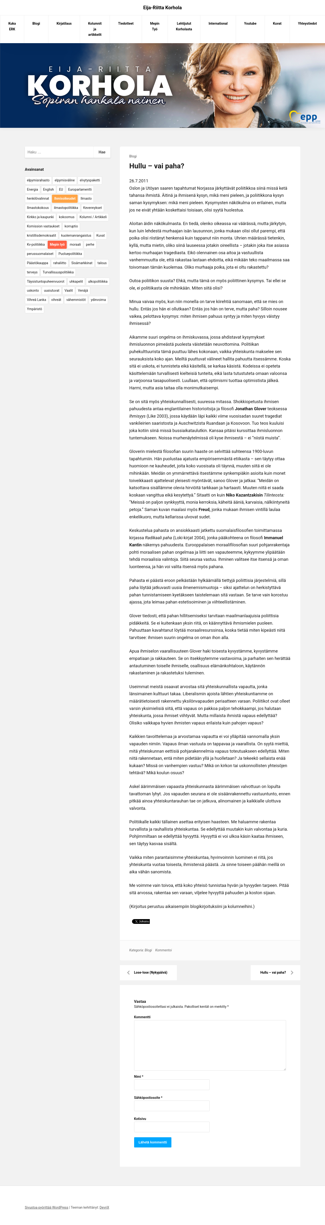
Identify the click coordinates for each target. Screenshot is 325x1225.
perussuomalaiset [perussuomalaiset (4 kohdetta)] (40, 254)
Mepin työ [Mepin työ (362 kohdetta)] (57, 244)
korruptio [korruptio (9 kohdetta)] (71, 226)
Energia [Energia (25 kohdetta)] (32, 189)
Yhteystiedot (307, 23)
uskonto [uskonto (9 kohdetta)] (33, 290)
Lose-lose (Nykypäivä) (150, 972)
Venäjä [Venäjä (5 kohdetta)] (83, 290)
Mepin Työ (154, 26)
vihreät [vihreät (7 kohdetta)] (56, 300)
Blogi (36, 23)
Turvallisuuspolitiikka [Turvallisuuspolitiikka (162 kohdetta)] (58, 272)
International (218, 23)
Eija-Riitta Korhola (162, 7)
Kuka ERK (12, 26)
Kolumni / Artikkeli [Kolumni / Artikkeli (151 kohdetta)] (93, 217)
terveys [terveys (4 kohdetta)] (32, 272)
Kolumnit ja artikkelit (95, 29)
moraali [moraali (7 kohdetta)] (75, 244)
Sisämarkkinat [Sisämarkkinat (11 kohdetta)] (82, 263)
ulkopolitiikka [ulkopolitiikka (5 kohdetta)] (98, 281)
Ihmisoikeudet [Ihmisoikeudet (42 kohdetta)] (64, 198)
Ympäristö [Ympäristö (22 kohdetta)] (34, 309)
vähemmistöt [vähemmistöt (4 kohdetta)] (76, 300)
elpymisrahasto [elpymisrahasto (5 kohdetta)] (38, 180)
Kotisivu (140, 1119)
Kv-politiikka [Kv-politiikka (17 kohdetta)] (36, 244)
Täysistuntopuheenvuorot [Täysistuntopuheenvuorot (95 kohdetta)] (46, 281)
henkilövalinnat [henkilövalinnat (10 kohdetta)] (38, 198)
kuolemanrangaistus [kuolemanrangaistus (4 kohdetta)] (76, 235)
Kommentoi (163, 950)
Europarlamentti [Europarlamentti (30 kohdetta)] (80, 189)
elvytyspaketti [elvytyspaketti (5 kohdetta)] (90, 180)
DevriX (104, 1207)
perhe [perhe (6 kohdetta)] (90, 244)
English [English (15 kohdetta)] (48, 189)
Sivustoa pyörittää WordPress (46, 1207)
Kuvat (277, 23)
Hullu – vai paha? (273, 972)
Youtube (250, 23)
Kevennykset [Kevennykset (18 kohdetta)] (92, 208)
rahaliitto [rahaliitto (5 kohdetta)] (59, 263)
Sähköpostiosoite (148, 1098)
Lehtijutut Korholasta (184, 26)
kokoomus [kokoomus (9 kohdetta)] (66, 217)
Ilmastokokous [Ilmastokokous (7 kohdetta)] (38, 208)
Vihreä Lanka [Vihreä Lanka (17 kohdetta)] (36, 300)
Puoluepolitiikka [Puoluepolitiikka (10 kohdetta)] (70, 254)
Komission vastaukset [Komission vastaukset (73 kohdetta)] (43, 226)
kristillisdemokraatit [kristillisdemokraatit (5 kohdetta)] (41, 235)
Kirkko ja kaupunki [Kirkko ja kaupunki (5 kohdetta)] (40, 217)
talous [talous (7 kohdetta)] (102, 263)
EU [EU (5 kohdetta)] (61, 189)
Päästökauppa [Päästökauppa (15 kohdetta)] (37, 263)
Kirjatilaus (64, 23)
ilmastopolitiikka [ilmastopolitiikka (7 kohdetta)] (66, 208)
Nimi (138, 1076)
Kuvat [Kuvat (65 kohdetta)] (100, 235)
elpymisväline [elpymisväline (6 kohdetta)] (65, 180)
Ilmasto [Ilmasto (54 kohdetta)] (86, 198)
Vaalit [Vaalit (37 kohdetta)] (69, 290)
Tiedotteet (126, 23)
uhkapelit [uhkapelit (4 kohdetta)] (76, 281)
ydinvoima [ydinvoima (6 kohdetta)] (98, 300)
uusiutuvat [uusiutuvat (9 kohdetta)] (51, 290)
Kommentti (142, 1017)
